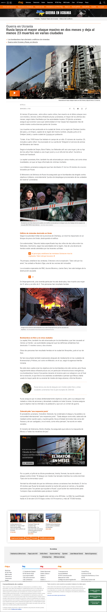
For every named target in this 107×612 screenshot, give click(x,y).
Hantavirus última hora (18, 553)
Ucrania (49, 134)
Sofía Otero (43, 553)
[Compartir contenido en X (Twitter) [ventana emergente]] (74, 108)
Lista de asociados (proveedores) (56, 595)
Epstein (64, 553)
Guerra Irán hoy (55, 553)
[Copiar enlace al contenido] (86, 108)
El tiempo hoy (46, 557)
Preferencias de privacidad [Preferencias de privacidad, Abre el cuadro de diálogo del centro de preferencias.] (95, 602)
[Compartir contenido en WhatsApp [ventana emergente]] (82, 108)
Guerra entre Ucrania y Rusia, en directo (23, 42)
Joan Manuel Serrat (76, 553)
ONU (70, 496)
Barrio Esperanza (90, 553)
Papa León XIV (32, 553)
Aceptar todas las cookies (95, 591)
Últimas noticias (59, 557)
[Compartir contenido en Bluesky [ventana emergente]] (78, 108)
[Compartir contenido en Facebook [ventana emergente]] (70, 108)
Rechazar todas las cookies (95, 597)
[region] (53, 596)
